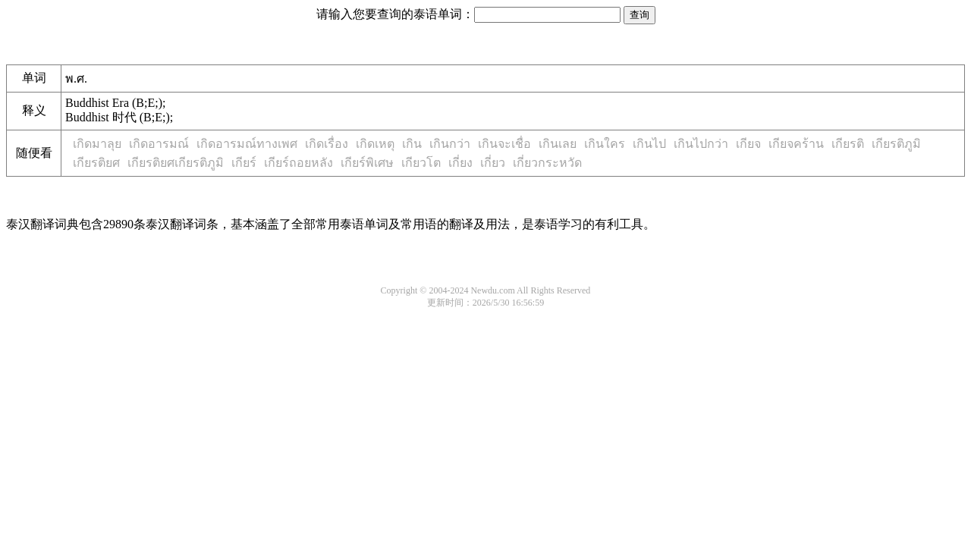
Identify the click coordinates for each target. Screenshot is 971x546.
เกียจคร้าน (796, 143)
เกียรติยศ (96, 162)
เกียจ (748, 143)
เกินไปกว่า (701, 143)
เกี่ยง (460, 162)
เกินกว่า (449, 143)
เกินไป (649, 143)
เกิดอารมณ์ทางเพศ (246, 143)
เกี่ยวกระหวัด (547, 162)
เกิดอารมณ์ (159, 143)
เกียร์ (243, 162)
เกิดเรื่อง (326, 143)
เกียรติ (847, 143)
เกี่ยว (492, 162)
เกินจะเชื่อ (504, 143)
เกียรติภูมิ (896, 143)
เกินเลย (558, 143)
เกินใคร (604, 143)
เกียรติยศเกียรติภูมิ (175, 162)
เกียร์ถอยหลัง (298, 162)
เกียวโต (421, 162)
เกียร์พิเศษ (367, 162)
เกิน (412, 143)
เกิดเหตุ (375, 143)
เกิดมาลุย (97, 143)
